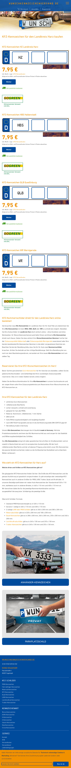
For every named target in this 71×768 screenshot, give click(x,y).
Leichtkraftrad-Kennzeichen (11, 700)
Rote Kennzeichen (7, 725)
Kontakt (4, 737)
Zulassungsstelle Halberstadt (15, 341)
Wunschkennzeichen (8, 712)
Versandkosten (7, 742)
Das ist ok (60, 764)
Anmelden (35, 9)
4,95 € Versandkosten (19, 74)
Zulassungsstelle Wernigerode (41, 341)
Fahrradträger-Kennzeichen (11, 687)
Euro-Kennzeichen (29, 371)
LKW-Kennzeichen (8, 697)
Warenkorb (22, 9)
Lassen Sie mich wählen (10, 764)
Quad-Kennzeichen (13, 515)
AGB (3, 740)
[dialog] (35, 759)
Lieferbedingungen (8, 747)
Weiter (9, 82)
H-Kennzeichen (7, 717)
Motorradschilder (12, 512)
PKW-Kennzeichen (8, 684)
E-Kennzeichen (7, 720)
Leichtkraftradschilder (14, 521)
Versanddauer (6, 745)
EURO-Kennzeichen (8, 714)
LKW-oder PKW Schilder (21, 509)
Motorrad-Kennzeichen (9, 689)
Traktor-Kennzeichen (14, 524)
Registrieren (46, 9)
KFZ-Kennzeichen (7, 692)
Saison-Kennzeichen (8, 722)
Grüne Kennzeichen (8, 727)
